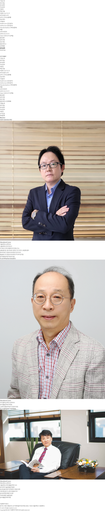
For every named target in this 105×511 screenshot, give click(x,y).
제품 (1, 29)
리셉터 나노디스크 (5, 13)
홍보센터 (2, 38)
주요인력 (2, 7)
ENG (4, 50)
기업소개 (2, 1)
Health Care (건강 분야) (6, 23)
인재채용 (2, 46)
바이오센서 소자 (4, 15)
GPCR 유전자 (3, 31)
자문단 (2, 9)
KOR (1, 50)
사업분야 (2, 21)
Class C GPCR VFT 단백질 (6, 36)
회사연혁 (2, 5)
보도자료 (2, 42)
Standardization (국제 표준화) (8, 27)
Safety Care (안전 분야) (6, 25)
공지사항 (2, 40)
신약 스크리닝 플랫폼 (5, 17)
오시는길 (2, 113)
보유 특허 (2, 19)
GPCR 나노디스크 (4, 33)
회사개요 (2, 3)
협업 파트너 (3, 44)
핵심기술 (2, 11)
